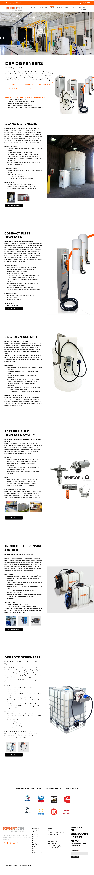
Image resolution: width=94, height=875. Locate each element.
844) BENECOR (52, 842)
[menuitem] (33, 7)
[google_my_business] (20, 3)
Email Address (75, 850)
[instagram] (13, 3)
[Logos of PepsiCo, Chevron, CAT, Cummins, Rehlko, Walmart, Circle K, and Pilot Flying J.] (47, 805)
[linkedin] (17, 3)
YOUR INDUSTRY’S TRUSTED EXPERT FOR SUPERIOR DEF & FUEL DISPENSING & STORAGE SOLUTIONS (17, 837)
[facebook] (6, 3)
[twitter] (10, 3)
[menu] (91, 6)
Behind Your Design (27, 865)
